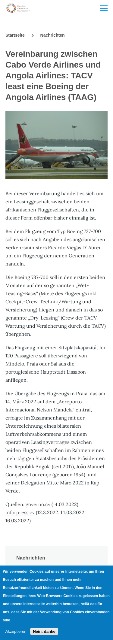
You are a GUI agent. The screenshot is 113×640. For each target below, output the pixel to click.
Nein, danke (44, 631)
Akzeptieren (15, 631)
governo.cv (38, 504)
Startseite (15, 35)
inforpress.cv (20, 512)
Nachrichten (52, 35)
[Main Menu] (104, 8)
